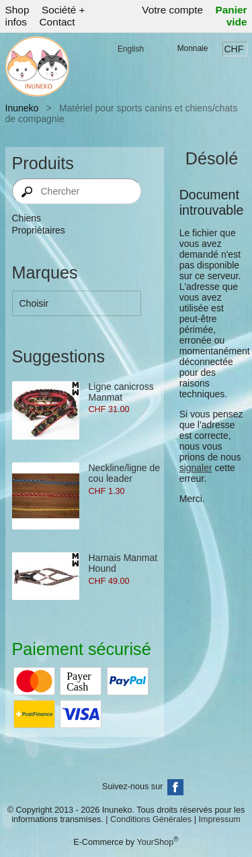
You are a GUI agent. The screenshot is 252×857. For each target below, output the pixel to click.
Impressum (219, 819)
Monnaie (192, 48)
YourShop (154, 842)
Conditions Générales (151, 819)
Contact (57, 22)
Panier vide (231, 16)
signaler (195, 467)
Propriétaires (38, 230)
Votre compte (172, 9)
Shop (17, 9)
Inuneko (22, 108)
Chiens (27, 218)
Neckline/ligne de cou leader (125, 473)
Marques (45, 272)
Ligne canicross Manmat (121, 392)
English (131, 49)
